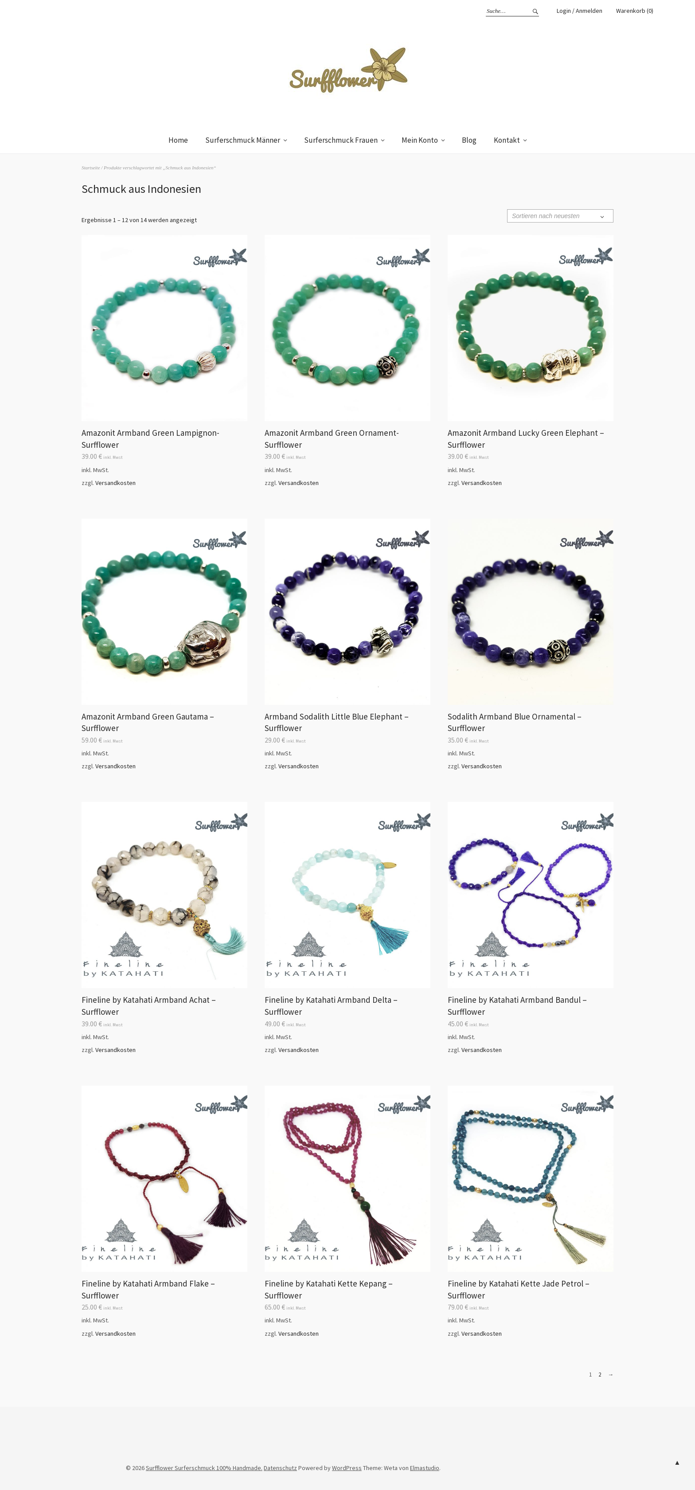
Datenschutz (280, 1468)
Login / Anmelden (579, 11)
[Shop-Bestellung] (560, 216)
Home (178, 140)
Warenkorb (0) (634, 11)
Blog (469, 140)
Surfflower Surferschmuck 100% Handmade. (204, 1468)
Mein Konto (420, 140)
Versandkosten (115, 483)
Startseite (91, 167)
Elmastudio (424, 1468)
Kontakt (507, 140)
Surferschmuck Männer (242, 140)
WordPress (347, 1468)
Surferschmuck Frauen (341, 140)
